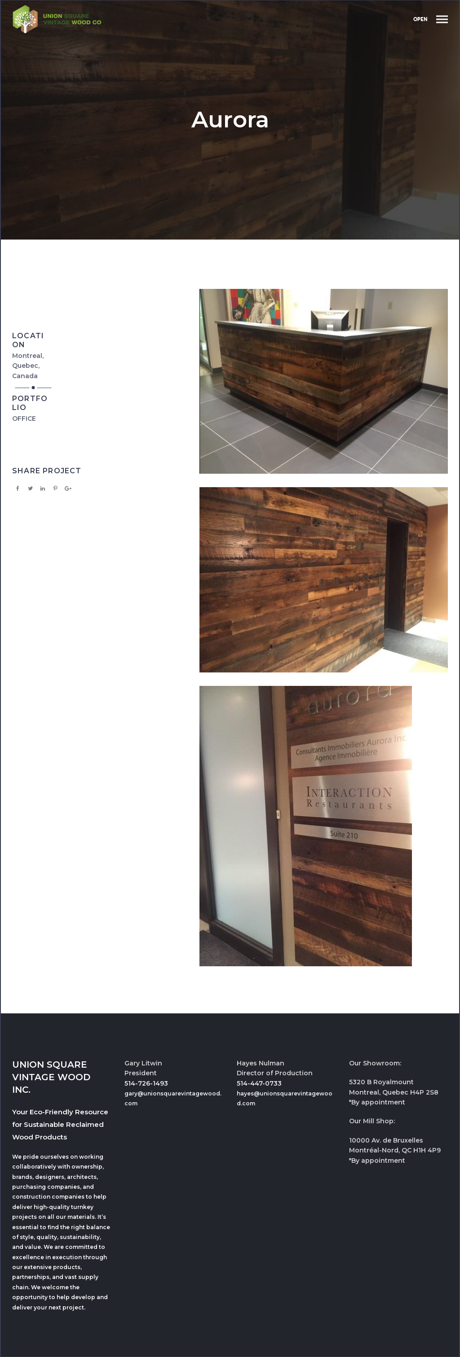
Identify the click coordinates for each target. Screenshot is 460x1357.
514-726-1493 (146, 1083)
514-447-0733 (259, 1083)
